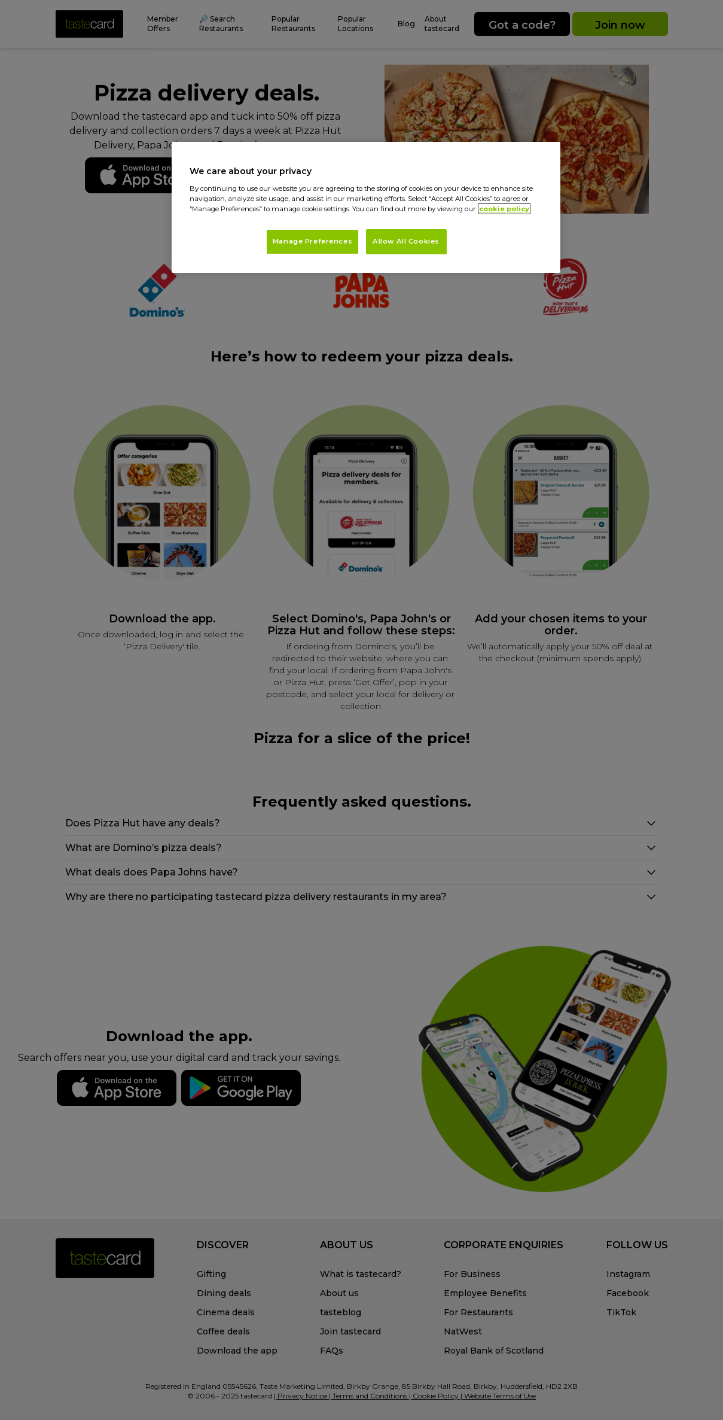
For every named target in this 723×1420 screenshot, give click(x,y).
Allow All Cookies (406, 241)
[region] (366, 207)
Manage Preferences (312, 241)
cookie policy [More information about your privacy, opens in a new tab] (504, 209)
